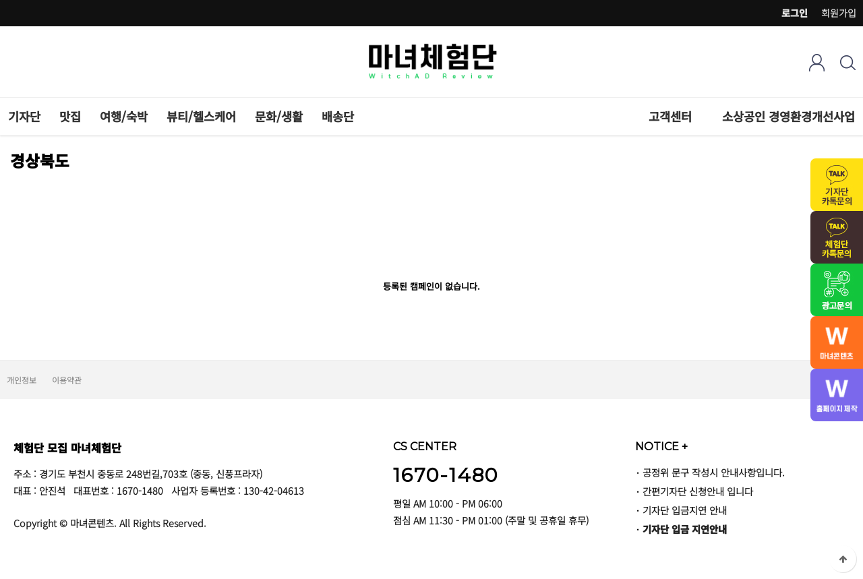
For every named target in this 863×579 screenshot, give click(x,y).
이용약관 (67, 380)
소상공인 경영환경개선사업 (788, 116)
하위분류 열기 (699, 116)
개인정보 (21, 380)
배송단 (338, 116)
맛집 (70, 116)
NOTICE (661, 446)
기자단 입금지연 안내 (685, 510)
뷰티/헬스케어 (201, 116)
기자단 (24, 116)
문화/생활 (279, 116)
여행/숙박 (124, 116)
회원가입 (838, 13)
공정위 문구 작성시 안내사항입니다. (714, 472)
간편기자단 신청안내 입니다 (698, 491)
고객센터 (670, 116)
